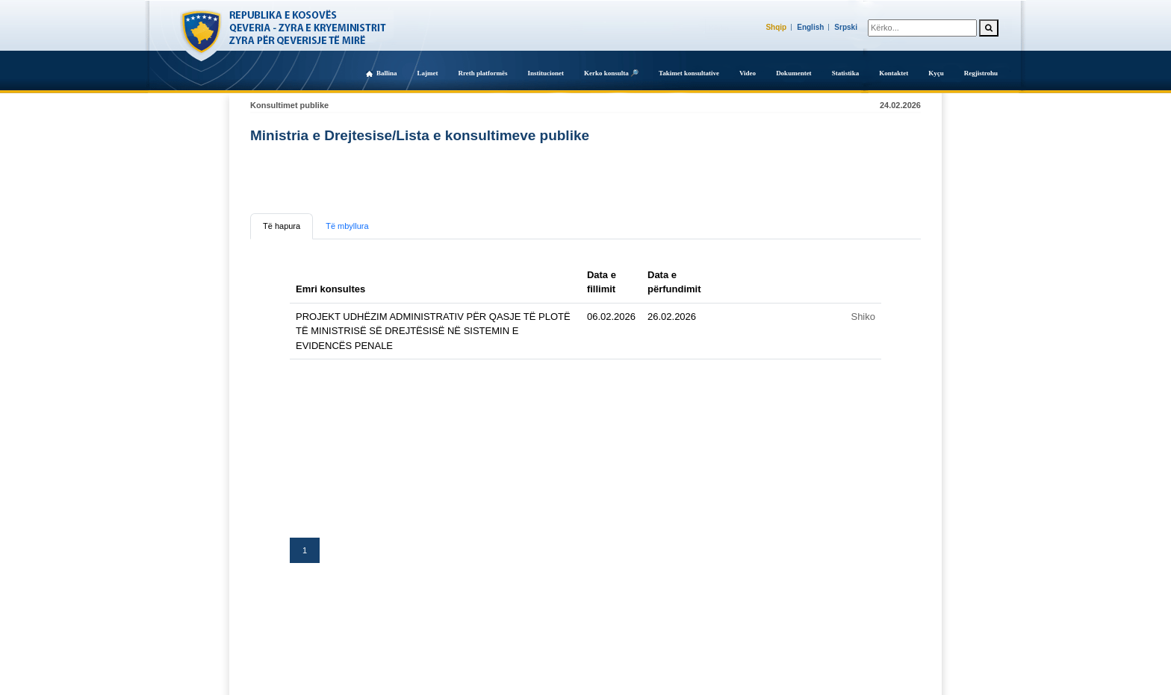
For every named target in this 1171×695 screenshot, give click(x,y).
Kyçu (936, 73)
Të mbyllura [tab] (347, 225)
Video (747, 73)
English (810, 27)
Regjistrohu (981, 73)
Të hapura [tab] (281, 225)
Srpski (845, 27)
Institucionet (545, 73)
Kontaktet (893, 73)
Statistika (846, 73)
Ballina (386, 73)
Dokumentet (794, 73)
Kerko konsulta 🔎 (611, 73)
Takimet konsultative (689, 73)
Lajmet (427, 73)
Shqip (775, 27)
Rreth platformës (482, 73)
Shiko (863, 316)
